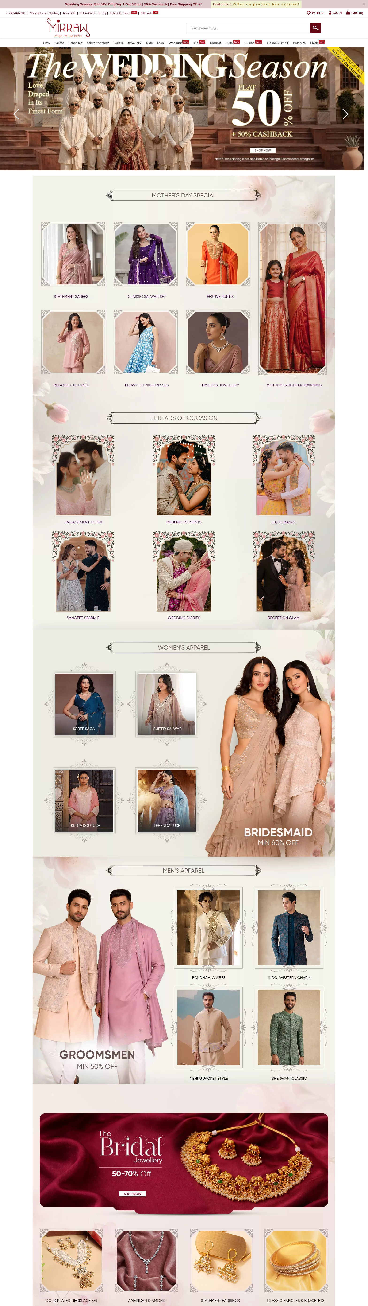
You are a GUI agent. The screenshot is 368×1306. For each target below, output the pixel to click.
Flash (317, 42)
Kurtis (118, 43)
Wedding (179, 42)
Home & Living (277, 43)
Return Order (87, 13)
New (46, 43)
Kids (149, 43)
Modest (215, 43)
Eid (199, 42)
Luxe (233, 42)
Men (160, 43)
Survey (102, 13)
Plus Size (299, 43)
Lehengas (75, 43)
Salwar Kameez (98, 43)
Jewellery (134, 43)
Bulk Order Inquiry (120, 13)
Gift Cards (149, 13)
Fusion (253, 42)
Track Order (69, 13)
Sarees (59, 43)
